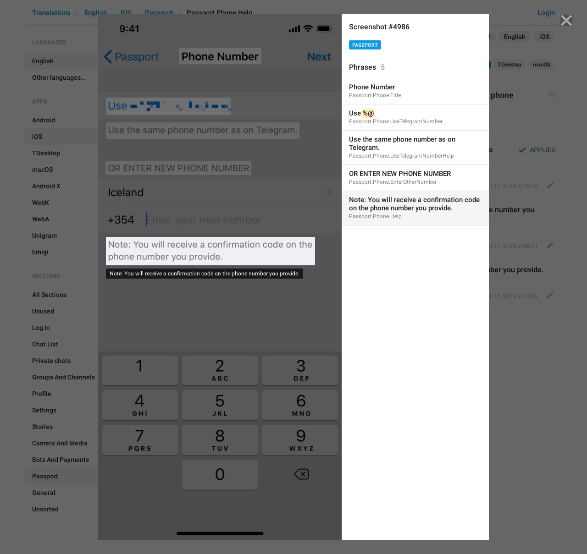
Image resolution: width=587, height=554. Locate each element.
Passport (365, 45)
